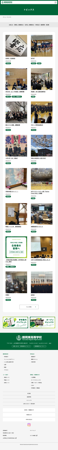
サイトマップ (32, 430)
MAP (50, 343)
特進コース (6, 380)
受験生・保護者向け (19, 24)
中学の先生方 (29, 419)
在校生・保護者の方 (29, 410)
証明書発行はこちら (39, 346)
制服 (5, 367)
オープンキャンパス (36, 380)
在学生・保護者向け (29, 24)
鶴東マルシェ (34, 359)
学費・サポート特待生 (36, 382)
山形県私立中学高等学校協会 (9, 438)
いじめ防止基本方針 (9, 362)
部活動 (47, 24)
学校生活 (37, 24)
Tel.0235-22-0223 (33, 343)
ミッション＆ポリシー (9, 359)
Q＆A (32, 385)
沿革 (5, 364)
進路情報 (43, 24)
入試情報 (33, 377)
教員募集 (4, 435)
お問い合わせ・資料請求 (29, 403)
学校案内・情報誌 (35, 388)
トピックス (29, 400)
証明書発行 (5, 430)
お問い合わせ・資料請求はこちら (21, 346)
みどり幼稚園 (33, 435)
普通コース (6, 377)
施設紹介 (33, 356)
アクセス (6, 370)
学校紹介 (6, 356)
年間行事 (33, 362)
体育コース (6, 382)
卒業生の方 (29, 414)
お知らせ (11, 24)
